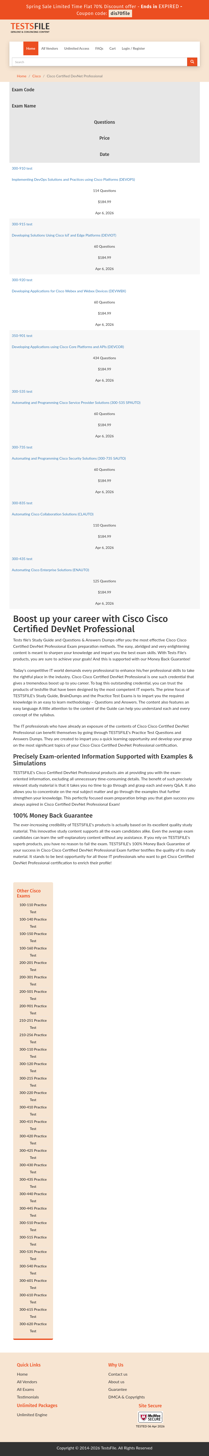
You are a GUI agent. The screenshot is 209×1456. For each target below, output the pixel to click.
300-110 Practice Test (33, 1052)
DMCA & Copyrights (126, 1396)
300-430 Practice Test (33, 1168)
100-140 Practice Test (33, 922)
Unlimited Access (76, 48)
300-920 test (22, 280)
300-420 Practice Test (33, 1139)
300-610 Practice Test (33, 1298)
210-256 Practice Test (33, 1038)
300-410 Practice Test (33, 1110)
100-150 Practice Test (33, 937)
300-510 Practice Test (33, 1226)
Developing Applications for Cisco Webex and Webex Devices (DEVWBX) (69, 291)
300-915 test (22, 224)
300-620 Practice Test (33, 1327)
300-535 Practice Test (33, 1255)
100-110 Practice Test (33, 908)
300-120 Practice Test (33, 1067)
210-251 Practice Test (33, 1024)
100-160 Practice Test (33, 951)
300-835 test (22, 503)
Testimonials (28, 1396)
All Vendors (49, 48)
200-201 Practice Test (33, 966)
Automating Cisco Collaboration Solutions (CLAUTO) (53, 514)
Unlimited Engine (32, 1414)
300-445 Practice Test (33, 1211)
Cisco (36, 76)
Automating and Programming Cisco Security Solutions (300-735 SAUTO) (69, 458)
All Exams (25, 1389)
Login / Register (133, 48)
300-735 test (22, 447)
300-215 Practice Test (33, 1081)
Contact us (117, 1374)
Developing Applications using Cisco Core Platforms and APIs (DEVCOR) (68, 347)
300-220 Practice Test (33, 1096)
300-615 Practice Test (33, 1313)
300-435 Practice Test (33, 1183)
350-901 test (22, 335)
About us (116, 1381)
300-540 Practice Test (33, 1269)
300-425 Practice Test (33, 1154)
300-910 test (22, 168)
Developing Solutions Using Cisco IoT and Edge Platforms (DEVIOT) (64, 235)
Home (30, 48)
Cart (112, 48)
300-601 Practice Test (33, 1284)
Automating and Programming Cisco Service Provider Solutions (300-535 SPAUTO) (76, 402)
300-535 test (22, 391)
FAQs (99, 48)
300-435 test (22, 558)
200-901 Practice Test (33, 1009)
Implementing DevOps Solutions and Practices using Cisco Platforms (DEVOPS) (73, 179)
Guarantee (117, 1389)
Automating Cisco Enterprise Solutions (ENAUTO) (50, 570)
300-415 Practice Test (33, 1125)
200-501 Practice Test (33, 995)
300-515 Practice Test (33, 1240)
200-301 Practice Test (33, 980)
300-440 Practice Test (33, 1197)
